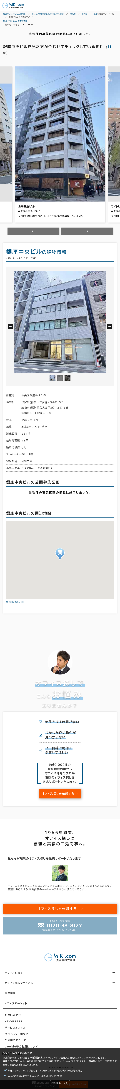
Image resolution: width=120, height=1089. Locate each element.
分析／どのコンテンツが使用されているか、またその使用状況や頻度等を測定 (45, 1071)
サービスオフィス (15, 1030)
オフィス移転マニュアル (19, 985)
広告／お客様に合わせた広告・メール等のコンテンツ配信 (35, 1076)
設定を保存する (60, 1083)
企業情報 (10, 996)
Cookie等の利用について (31, 1061)
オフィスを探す (14, 975)
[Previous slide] (33, 234)
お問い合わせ (13, 1018)
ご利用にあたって (15, 1043)
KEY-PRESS (13, 1024)
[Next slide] (87, 234)
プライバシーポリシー (18, 1036)
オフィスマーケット (16, 1006)
